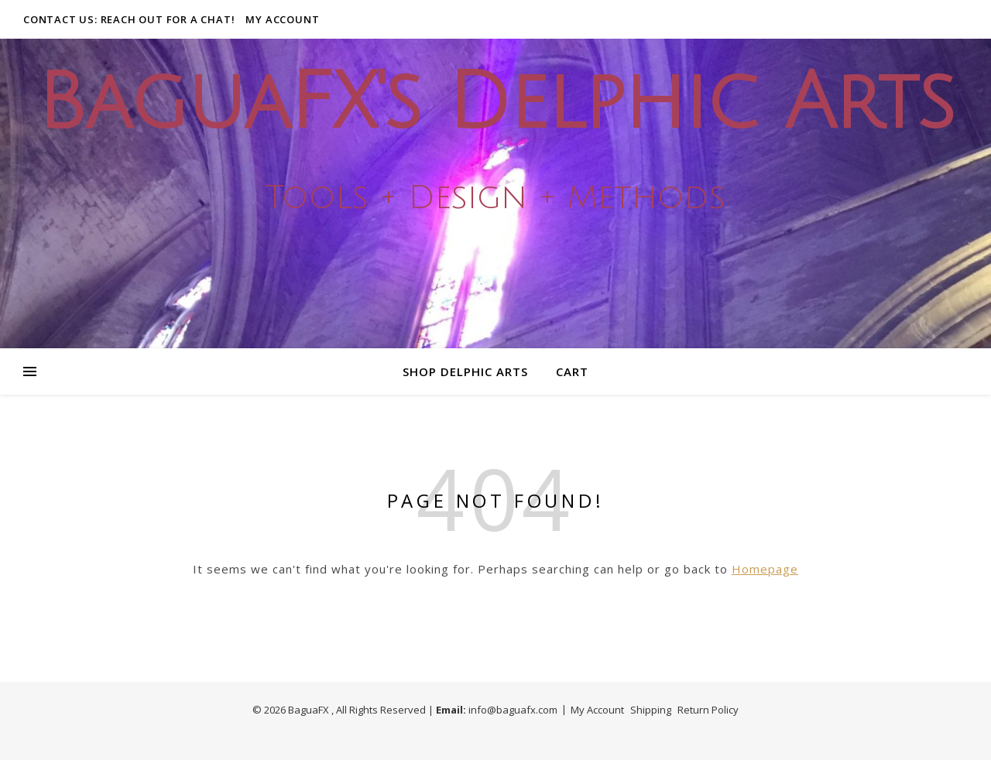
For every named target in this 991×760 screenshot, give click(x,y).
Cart (572, 371)
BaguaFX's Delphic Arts (495, 103)
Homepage (765, 569)
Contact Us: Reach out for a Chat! (129, 19)
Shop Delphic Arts (465, 371)
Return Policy (708, 710)
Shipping (650, 710)
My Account (282, 19)
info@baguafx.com (512, 710)
